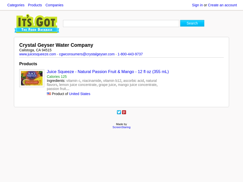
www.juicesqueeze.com (37, 54)
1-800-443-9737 (130, 54)
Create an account (222, 5)
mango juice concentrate (137, 85)
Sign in (197, 5)
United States (79, 94)
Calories (57, 77)
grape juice (107, 85)
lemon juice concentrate (78, 85)
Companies (55, 5)
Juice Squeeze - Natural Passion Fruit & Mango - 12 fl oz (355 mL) (108, 71)
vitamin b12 (112, 81)
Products (35, 5)
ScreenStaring (122, 127)
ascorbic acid (133, 81)
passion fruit (56, 89)
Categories (16, 5)
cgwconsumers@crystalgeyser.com (87, 54)
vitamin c (73, 81)
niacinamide (91, 81)
